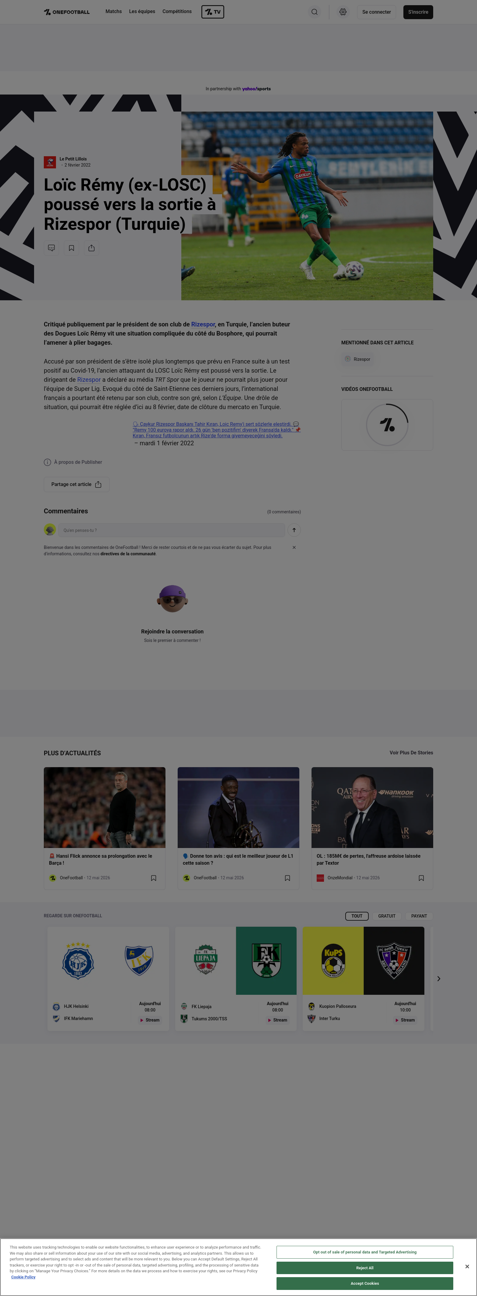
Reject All (365, 1268)
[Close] (467, 1266)
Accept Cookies (365, 1283)
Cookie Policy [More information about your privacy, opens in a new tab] (23, 1277)
